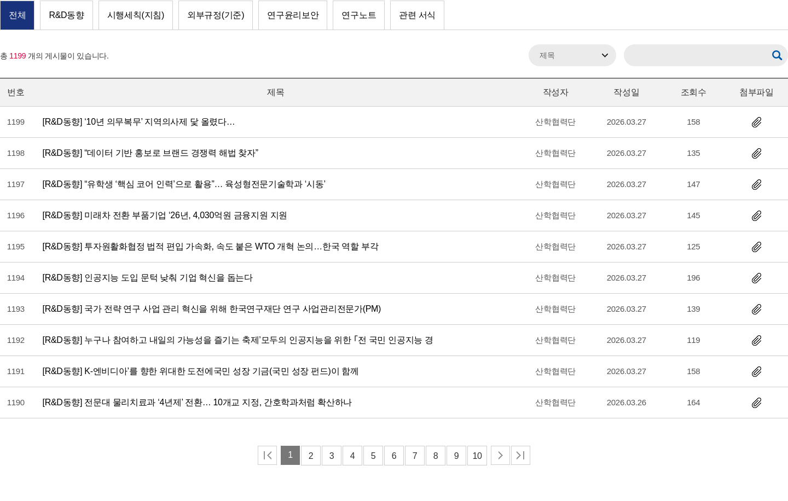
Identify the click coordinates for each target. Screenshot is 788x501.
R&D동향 (66, 15)
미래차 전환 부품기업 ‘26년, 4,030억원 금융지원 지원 (165, 215)
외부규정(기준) (215, 15)
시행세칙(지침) (135, 15)
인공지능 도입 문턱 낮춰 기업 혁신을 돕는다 (148, 277)
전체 (17, 15)
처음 (267, 455)
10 (477, 456)
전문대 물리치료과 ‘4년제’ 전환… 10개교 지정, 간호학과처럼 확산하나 (197, 402)
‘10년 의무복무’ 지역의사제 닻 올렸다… (139, 121)
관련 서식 (417, 15)
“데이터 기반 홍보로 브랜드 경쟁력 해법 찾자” (150, 153)
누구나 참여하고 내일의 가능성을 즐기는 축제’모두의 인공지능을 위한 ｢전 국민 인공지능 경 (238, 340)
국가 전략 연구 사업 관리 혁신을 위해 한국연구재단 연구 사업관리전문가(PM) (212, 308)
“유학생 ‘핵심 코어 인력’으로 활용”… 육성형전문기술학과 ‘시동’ (184, 184)
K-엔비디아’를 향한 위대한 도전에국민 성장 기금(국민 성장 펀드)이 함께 (201, 371)
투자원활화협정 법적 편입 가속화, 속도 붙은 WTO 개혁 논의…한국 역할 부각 (211, 246)
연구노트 (358, 15)
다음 (500, 455)
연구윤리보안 (292, 15)
